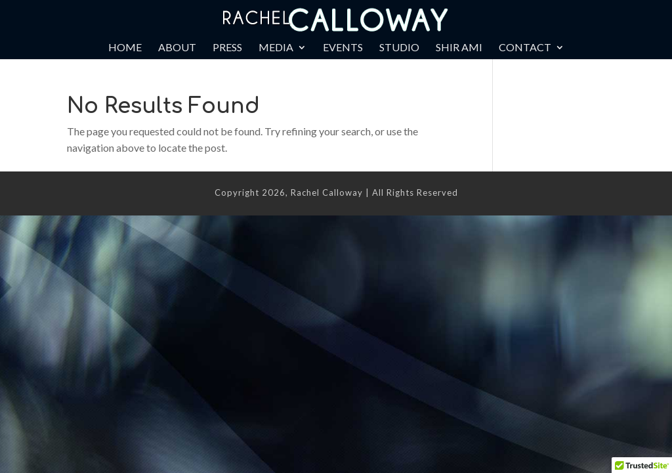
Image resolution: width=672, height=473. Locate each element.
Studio (399, 48)
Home (125, 48)
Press (227, 48)
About (177, 48)
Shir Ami (459, 48)
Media (276, 48)
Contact (525, 48)
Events (343, 48)
